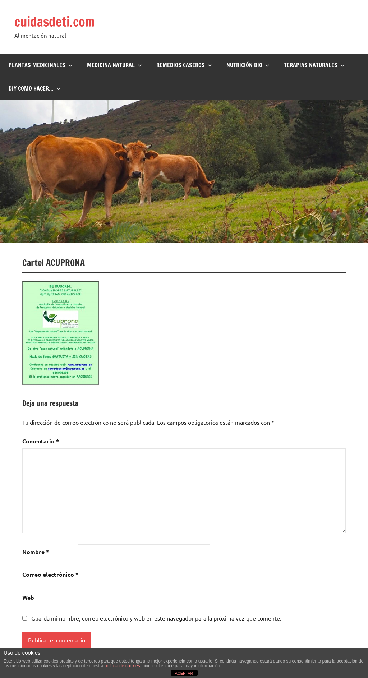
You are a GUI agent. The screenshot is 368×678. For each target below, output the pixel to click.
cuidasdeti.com (54, 22)
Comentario (40, 441)
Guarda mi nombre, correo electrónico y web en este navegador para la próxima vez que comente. (156, 618)
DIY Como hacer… (35, 88)
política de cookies (122, 665)
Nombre (35, 551)
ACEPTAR (184, 673)
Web (28, 597)
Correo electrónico (50, 574)
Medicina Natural (114, 65)
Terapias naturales (314, 65)
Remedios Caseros (184, 65)
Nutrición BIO (248, 65)
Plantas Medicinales (41, 65)
